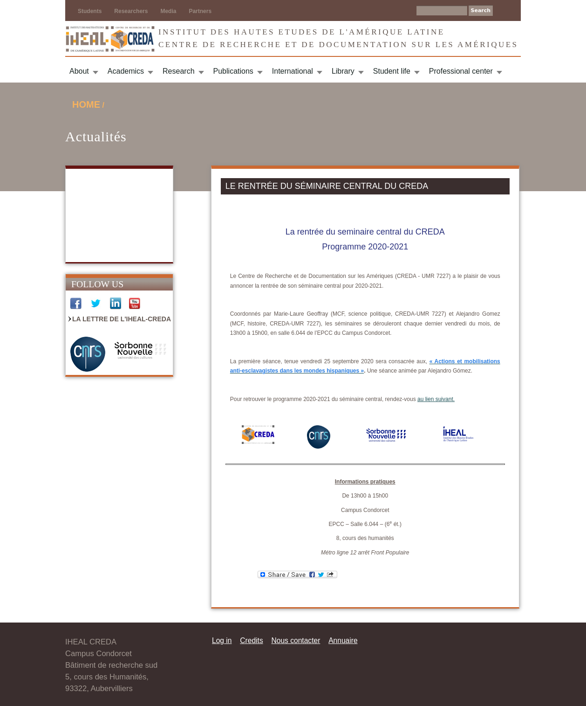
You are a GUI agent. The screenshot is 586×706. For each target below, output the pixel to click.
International (292, 71)
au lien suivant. (436, 399)
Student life (391, 71)
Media (168, 11)
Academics (126, 71)
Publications (233, 71)
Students (90, 11)
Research (178, 71)
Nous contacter (295, 640)
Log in (222, 640)
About (79, 71)
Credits (251, 640)
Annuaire (342, 640)
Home (86, 104)
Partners (200, 11)
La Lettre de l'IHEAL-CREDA (121, 319)
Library (343, 71)
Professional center (461, 71)
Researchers (131, 11)
